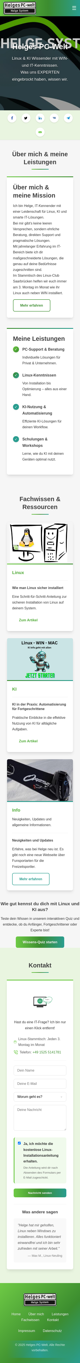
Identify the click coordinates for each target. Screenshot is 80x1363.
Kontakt (53, 1320)
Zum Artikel (28, 620)
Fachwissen (30, 1320)
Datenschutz (52, 1331)
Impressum (26, 1331)
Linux (18, 572)
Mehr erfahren (31, 305)
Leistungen (60, 1314)
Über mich (36, 1314)
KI (14, 689)
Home (16, 1314)
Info (16, 810)
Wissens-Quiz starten (40, 942)
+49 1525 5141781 (46, 1052)
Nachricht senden (40, 1193)
